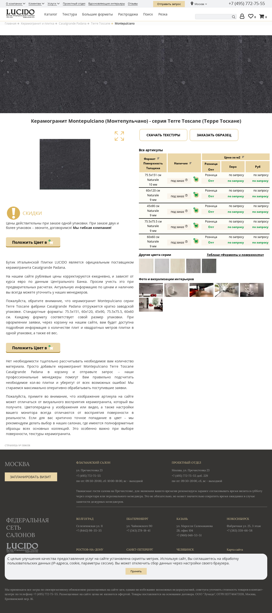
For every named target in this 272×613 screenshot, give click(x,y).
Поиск (148, 14)
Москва (199, 4)
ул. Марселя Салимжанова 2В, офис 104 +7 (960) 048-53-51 (196, 527)
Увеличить (119, 136)
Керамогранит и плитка (37, 23)
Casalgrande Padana (72, 23)
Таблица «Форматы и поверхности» (235, 255)
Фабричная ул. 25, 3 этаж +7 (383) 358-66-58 (247, 524)
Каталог (50, 14)
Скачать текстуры (163, 135)
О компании (14, 3)
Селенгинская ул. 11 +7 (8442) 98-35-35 (96, 524)
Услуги (52, 3)
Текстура (69, 14)
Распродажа (128, 14)
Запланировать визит (30, 477)
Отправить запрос (169, 4)
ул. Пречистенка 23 (89, 470)
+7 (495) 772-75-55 (247, 3)
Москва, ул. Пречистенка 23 (191, 470)
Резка (162, 14)
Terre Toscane (100, 23)
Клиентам (35, 3)
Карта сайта (235, 549)
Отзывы (133, 3)
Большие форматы (97, 14)
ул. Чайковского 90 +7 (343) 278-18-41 (146, 524)
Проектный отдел (74, 3)
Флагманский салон (93, 462)
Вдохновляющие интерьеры (106, 3)
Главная (10, 23)
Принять (136, 571)
